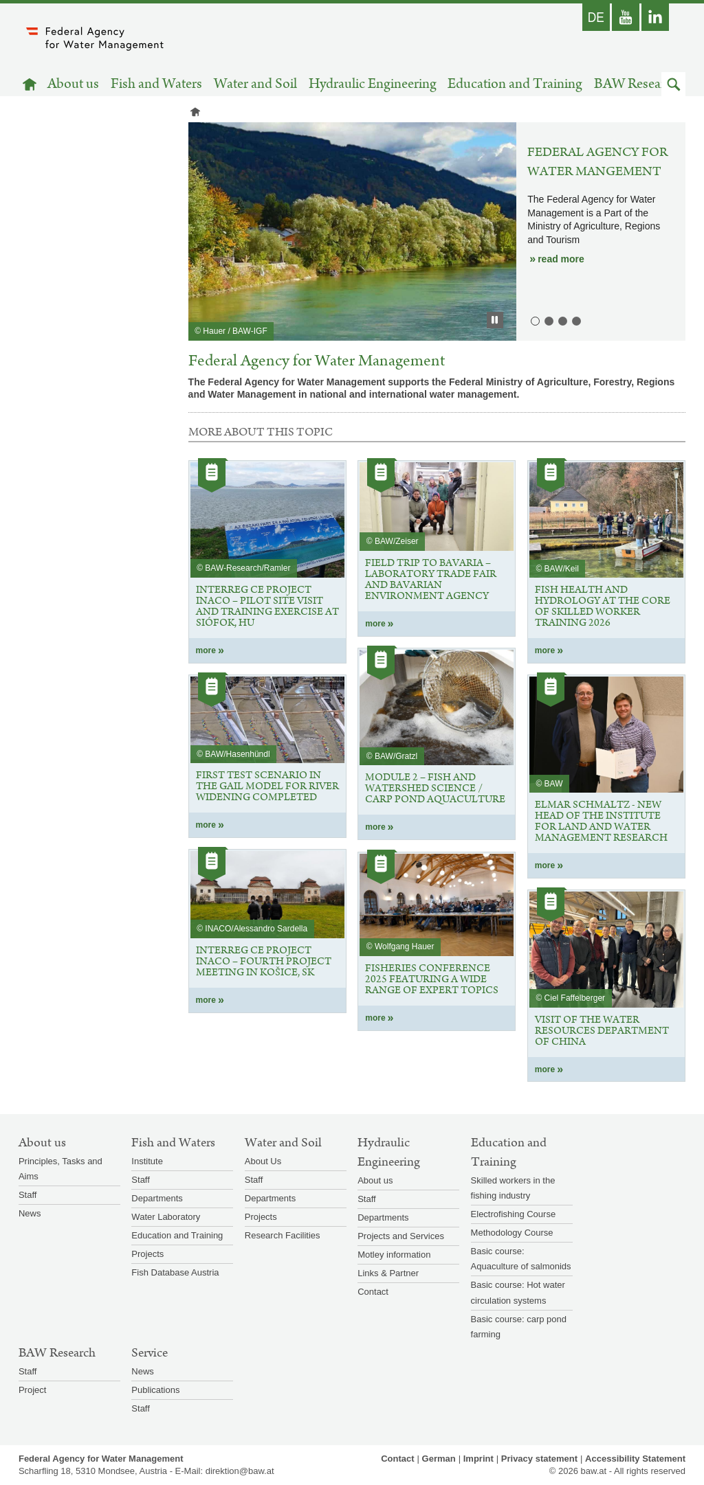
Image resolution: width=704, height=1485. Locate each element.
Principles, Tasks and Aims (60, 1168)
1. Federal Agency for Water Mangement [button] (534, 320)
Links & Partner (388, 1273)
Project (32, 1390)
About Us (263, 1161)
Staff (28, 1195)
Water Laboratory (165, 1217)
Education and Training (515, 84)
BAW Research (636, 84)
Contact (373, 1291)
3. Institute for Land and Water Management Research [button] (562, 320)
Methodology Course (512, 1232)
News (30, 1213)
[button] (673, 84)
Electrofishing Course (513, 1214)
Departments (156, 1198)
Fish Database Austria (175, 1272)
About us (73, 84)
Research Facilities (282, 1235)
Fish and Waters (156, 84)
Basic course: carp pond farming (518, 1326)
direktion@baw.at (240, 1471)
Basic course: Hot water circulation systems (518, 1292)
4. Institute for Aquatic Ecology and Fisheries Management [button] (575, 320)
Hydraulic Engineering (373, 84)
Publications (155, 1390)
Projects (147, 1254)
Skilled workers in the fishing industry (513, 1188)
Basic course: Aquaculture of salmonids (521, 1258)
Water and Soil (255, 84)
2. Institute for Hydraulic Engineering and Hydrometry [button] (548, 320)
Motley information (394, 1254)
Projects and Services (401, 1236)
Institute (147, 1161)
